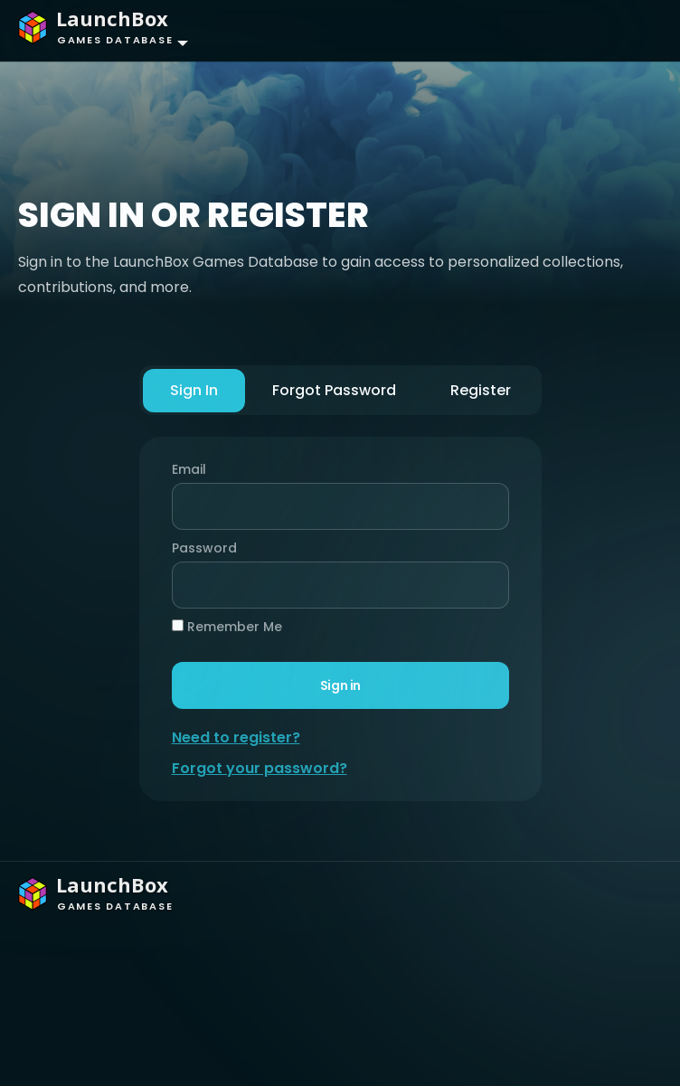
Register (480, 390)
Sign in (339, 684)
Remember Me (226, 627)
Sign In (193, 390)
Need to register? (235, 737)
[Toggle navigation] (631, 30)
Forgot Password (334, 390)
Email (188, 469)
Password (199, 548)
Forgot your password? (258, 768)
